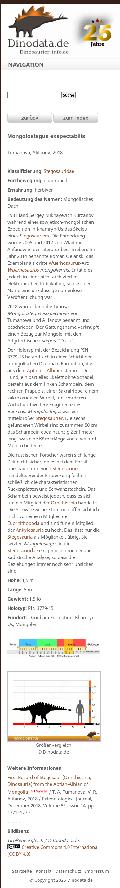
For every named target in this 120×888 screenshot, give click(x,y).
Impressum (97, 871)
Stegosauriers (34, 235)
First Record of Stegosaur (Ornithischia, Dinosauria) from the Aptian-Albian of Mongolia (49, 784)
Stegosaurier (49, 418)
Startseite (22, 871)
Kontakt (43, 871)
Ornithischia (64, 502)
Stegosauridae (59, 171)
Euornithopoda (23, 523)
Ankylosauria (30, 530)
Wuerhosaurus (64, 263)
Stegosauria (20, 537)
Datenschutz (68, 871)
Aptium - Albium (44, 370)
